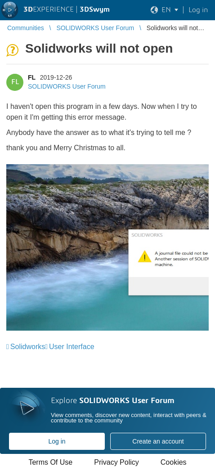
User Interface (71, 346)
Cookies (174, 462)
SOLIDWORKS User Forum (67, 86)
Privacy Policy (116, 462)
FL (32, 77)
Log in (56, 441)
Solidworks (27, 346)
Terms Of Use (50, 462)
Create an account (158, 441)
